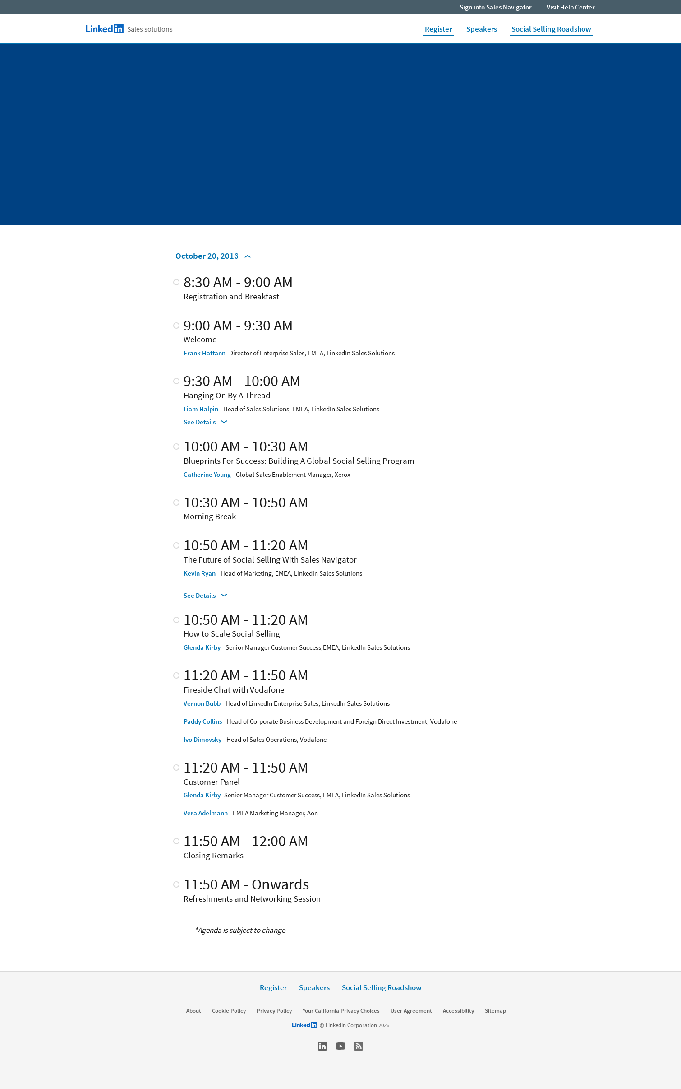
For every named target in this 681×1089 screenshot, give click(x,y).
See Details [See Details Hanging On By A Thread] (206, 422)
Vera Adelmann (206, 813)
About (193, 1011)
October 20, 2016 (213, 255)
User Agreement (411, 1011)
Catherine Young (207, 474)
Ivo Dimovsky (202, 739)
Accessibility (458, 1011)
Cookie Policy (229, 1011)
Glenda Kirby (202, 647)
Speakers (481, 29)
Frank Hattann (204, 353)
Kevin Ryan (200, 573)
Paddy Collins (203, 721)
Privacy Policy (274, 1011)
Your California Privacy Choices (341, 1011)
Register (438, 29)
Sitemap (495, 1011)
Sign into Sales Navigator (496, 7)
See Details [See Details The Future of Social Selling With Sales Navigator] (206, 595)
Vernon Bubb (202, 703)
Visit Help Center (571, 7)
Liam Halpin (201, 409)
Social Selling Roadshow (551, 29)
